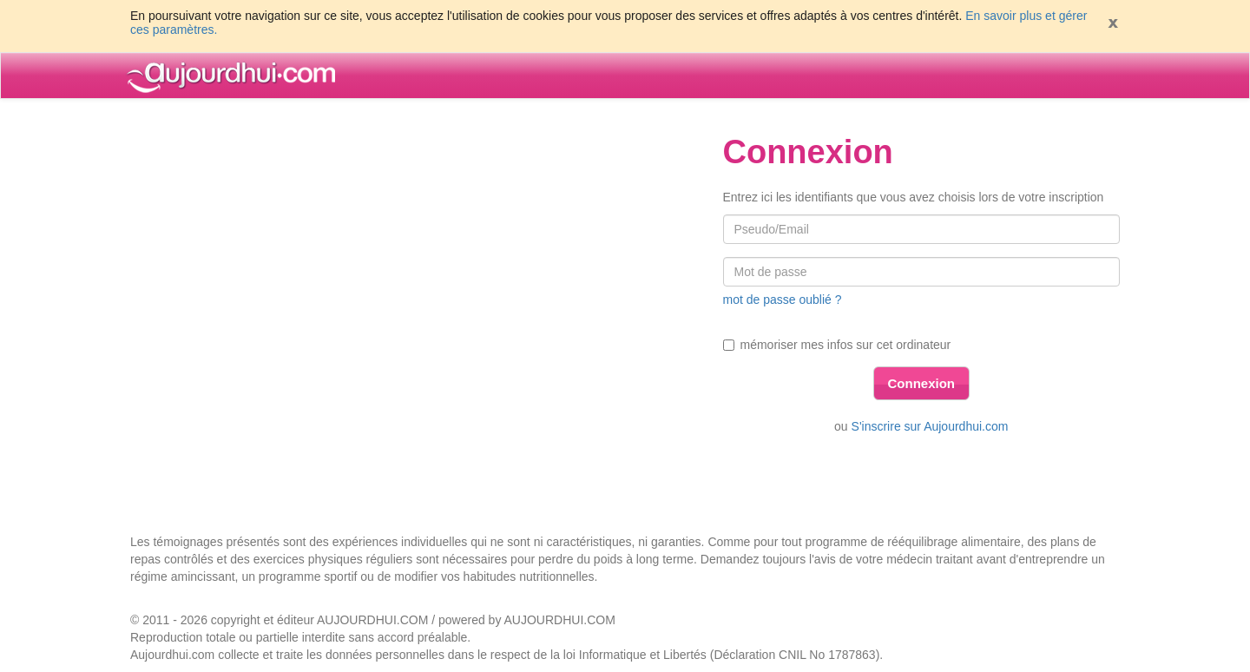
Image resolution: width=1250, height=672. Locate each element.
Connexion (922, 383)
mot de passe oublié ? (782, 299)
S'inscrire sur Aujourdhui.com (930, 426)
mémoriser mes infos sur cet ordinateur (837, 345)
